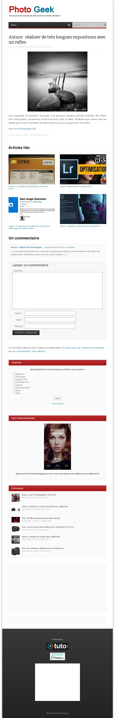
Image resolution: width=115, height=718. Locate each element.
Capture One (21, 379)
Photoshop (20, 376)
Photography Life (27, 128)
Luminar (19, 385)
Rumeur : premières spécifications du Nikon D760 (32, 186)
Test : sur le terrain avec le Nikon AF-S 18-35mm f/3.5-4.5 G (48, 527)
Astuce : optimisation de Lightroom (83, 185)
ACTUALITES (39, 47)
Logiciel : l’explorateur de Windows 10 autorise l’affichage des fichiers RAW (32, 226)
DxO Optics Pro (22, 382)
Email (19, 319)
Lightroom (19, 374)
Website (18, 326)
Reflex (46, 135)
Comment (17, 270)
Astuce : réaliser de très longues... (27, 247)
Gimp (17, 390)
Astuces (38, 135)
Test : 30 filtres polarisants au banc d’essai (41, 518)
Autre (17, 393)
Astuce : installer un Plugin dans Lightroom (41, 536)
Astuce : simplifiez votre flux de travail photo (83, 224)
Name (18, 313)
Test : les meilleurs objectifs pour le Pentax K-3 (43, 548)
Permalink (70, 247)
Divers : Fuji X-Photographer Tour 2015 (39, 494)
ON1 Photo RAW (22, 387)
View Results (57, 403)
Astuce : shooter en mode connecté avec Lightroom (45, 506)
